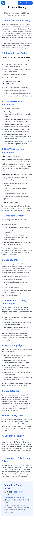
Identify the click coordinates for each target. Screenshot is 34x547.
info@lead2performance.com (14, 497)
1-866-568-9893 (18, 492)
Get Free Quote (25, 3)
